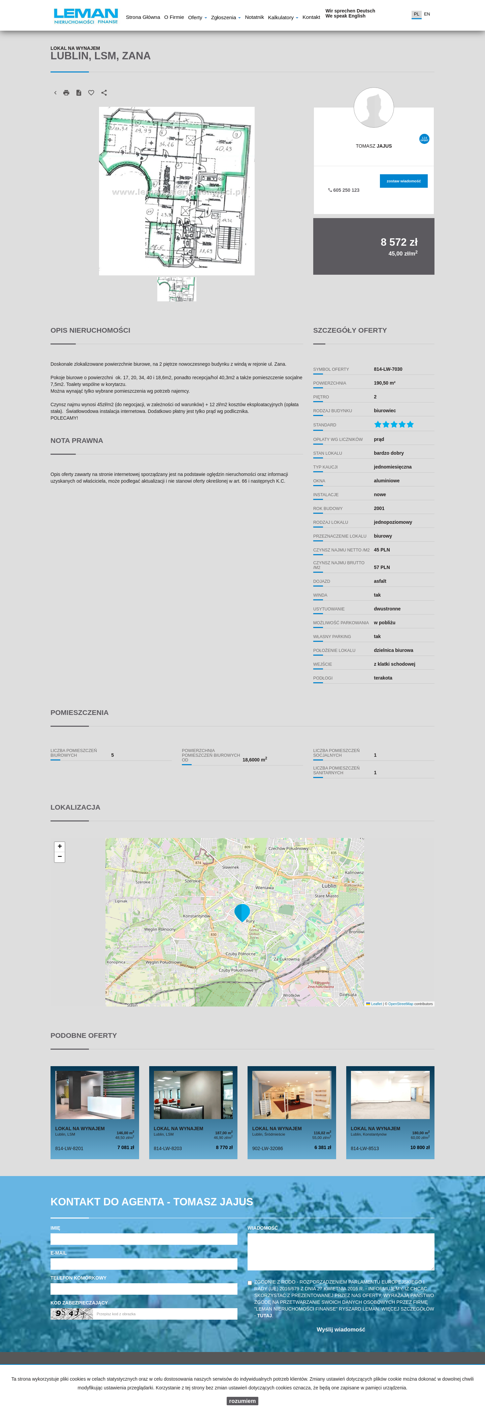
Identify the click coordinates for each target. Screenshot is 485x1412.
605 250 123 (344, 190)
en (427, 14)
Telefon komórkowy (78, 1278)
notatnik (254, 18)
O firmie (174, 18)
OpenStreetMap (400, 1004)
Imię (55, 1228)
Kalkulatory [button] (283, 18)
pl (416, 14)
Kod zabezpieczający (79, 1302)
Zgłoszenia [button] (226, 18)
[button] (242, 913)
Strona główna (143, 18)
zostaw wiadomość (404, 181)
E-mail (59, 1253)
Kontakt (311, 18)
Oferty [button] (197, 18)
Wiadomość (263, 1228)
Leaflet (374, 1004)
